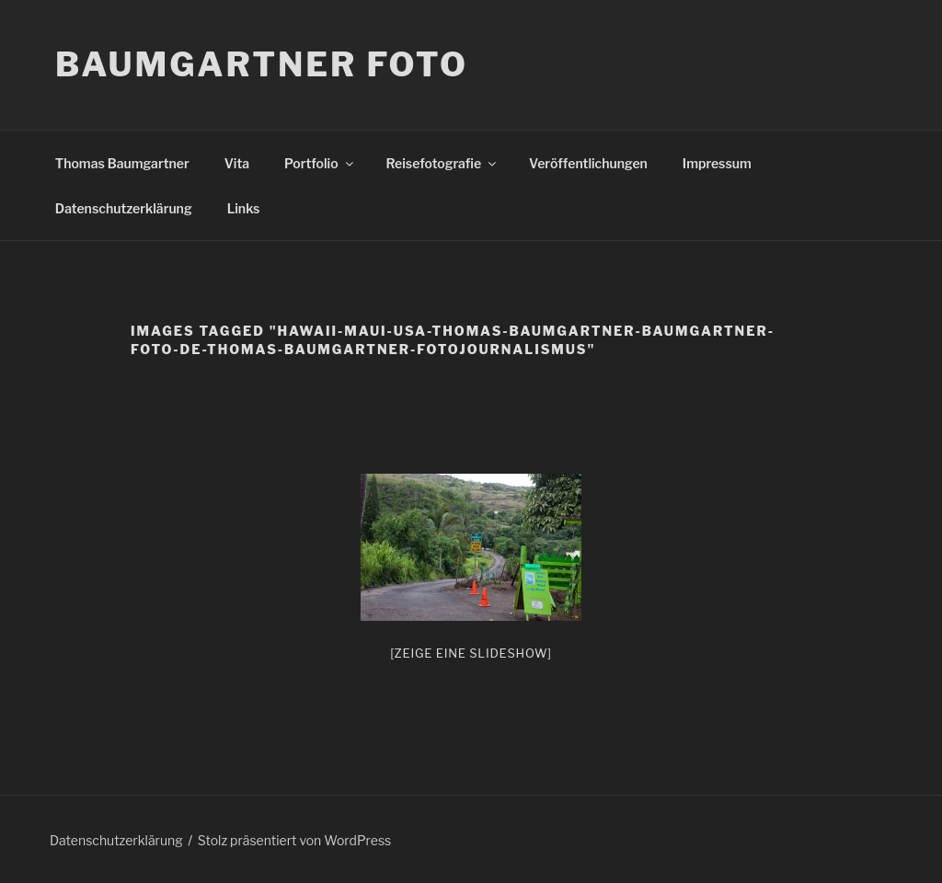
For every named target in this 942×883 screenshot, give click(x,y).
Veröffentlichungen (588, 163)
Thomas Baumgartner (122, 163)
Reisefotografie (443, 163)
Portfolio (319, 163)
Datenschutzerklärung (123, 208)
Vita (236, 163)
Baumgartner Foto (261, 64)
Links (243, 208)
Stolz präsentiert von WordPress (294, 840)
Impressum (717, 163)
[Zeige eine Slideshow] (471, 653)
